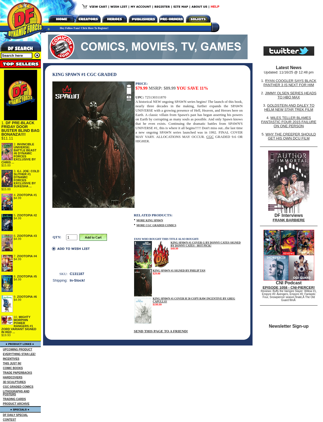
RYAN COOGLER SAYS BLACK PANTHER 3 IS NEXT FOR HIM (290, 83)
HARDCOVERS (12, 377)
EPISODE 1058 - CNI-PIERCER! (289, 287)
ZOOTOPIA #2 (27, 215)
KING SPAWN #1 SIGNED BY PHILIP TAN (179, 270)
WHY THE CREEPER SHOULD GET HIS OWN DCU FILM (290, 136)
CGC (210, 137)
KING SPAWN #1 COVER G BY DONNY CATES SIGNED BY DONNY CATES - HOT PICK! (206, 244)
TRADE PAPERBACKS (17, 372)
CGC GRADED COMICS (18, 386)
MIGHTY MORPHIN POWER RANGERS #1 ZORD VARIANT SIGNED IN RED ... (18, 324)
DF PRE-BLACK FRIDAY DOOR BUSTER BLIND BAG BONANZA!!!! (20, 129)
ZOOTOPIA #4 (27, 256)
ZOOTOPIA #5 (27, 276)
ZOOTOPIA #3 (27, 235)
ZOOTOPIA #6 (27, 296)
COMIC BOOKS (13, 368)
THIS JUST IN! (12, 363)
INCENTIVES (11, 358)
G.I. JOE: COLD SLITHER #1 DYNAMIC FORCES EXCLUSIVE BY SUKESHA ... (26, 178)
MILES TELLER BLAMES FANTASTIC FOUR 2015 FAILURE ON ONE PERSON (288, 122)
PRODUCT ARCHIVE (16, 403)
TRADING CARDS (14, 399)
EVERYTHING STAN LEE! (19, 354)
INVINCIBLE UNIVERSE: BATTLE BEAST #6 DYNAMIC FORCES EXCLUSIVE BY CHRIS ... (18, 153)
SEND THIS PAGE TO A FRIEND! (161, 331)
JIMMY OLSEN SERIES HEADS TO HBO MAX (290, 95)
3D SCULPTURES (14, 382)
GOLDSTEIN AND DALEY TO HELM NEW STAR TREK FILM (289, 107)
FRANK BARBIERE (289, 220)
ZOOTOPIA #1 (27, 195)
